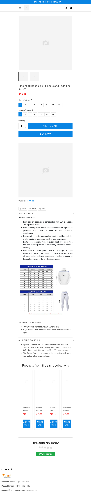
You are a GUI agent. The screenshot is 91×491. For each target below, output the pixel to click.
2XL (41, 105)
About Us (5, 464)
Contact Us (5, 469)
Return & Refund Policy (10, 448)
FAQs (3, 473)
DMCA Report (40, 487)
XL (35, 105)
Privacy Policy (7, 436)
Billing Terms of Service (11, 452)
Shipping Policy (7, 444)
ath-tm (31, 201)
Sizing (4, 477)
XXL (41, 114)
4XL (53, 105)
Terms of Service (8, 440)
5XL (59, 105)
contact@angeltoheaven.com (25, 411)
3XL (47, 105)
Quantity (21, 120)
